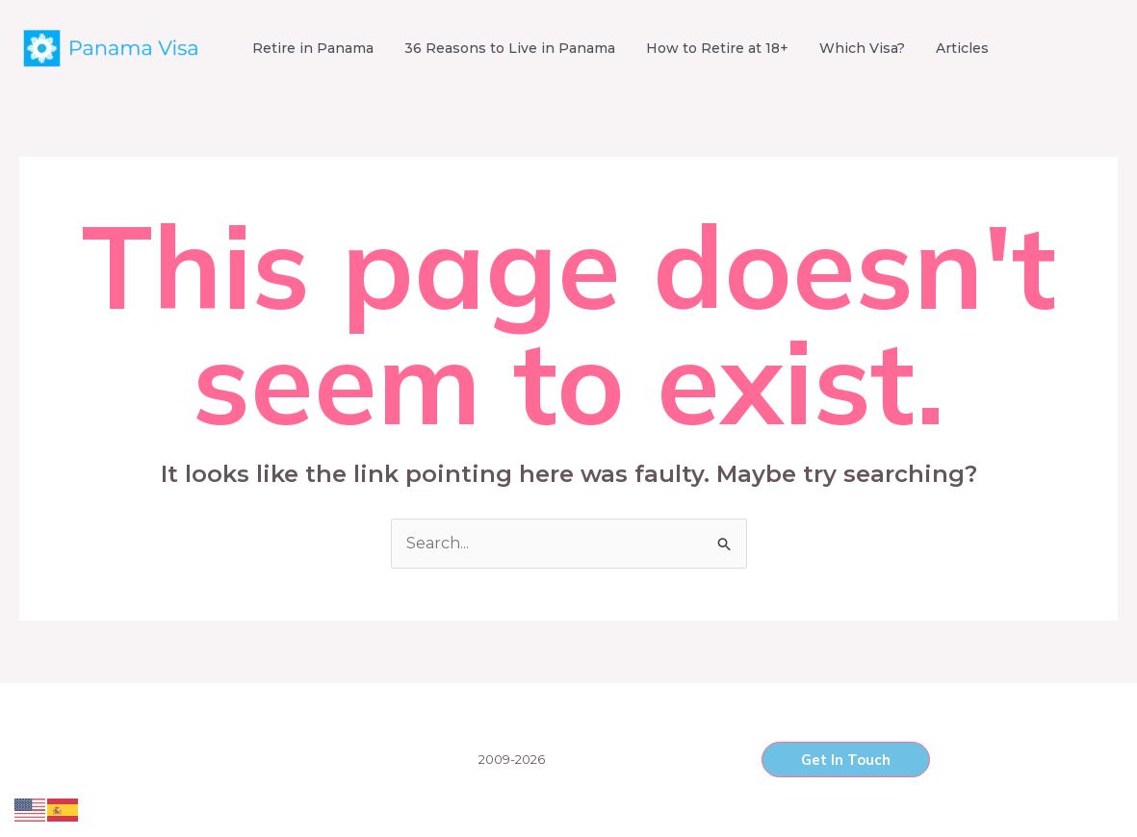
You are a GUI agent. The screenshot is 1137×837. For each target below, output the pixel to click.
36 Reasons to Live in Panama (509, 48)
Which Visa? (862, 48)
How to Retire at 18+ (717, 48)
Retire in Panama (313, 48)
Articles (962, 48)
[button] (846, 759)
